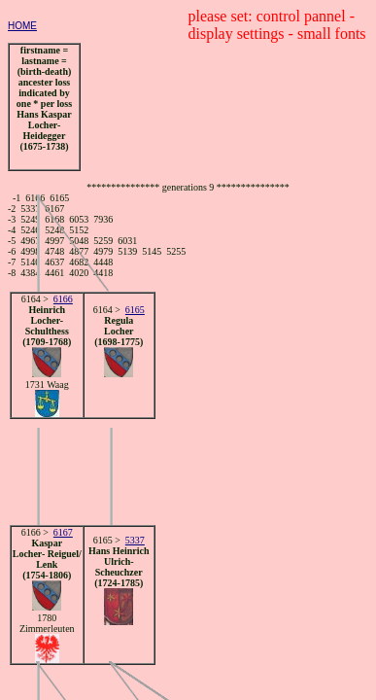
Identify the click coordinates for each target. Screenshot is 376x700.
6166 (63, 299)
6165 (135, 309)
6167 (63, 532)
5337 (135, 540)
